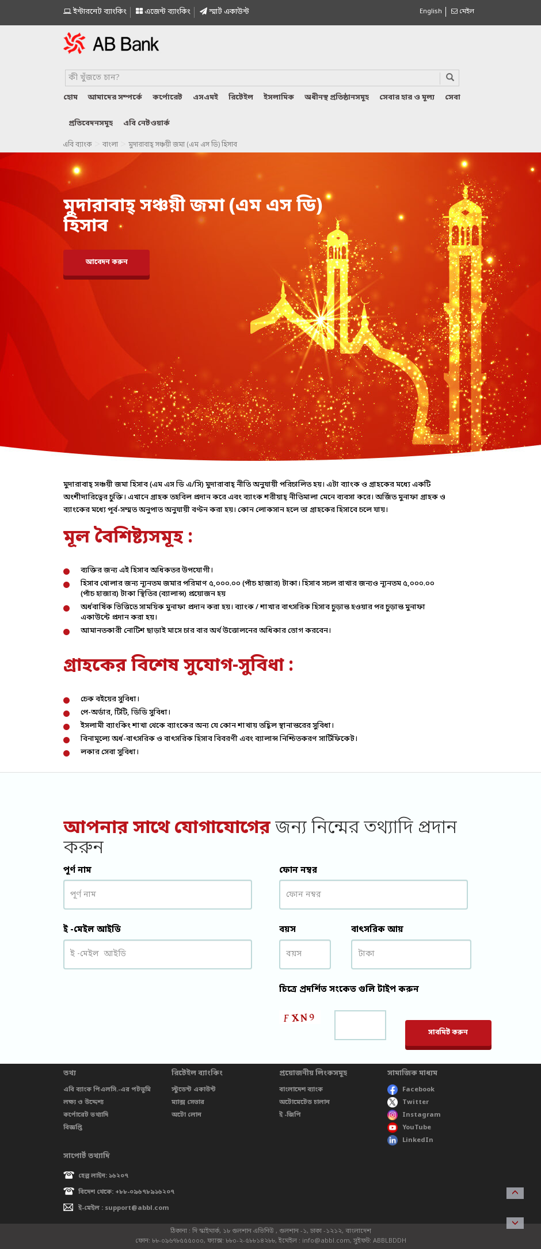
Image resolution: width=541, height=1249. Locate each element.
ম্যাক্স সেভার (188, 1102)
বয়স (287, 929)
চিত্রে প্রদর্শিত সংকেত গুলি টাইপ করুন (349, 989)
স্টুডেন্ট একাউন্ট (194, 1090)
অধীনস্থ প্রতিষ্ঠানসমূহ (336, 97)
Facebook (411, 1090)
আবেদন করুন (107, 262)
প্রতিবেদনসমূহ (90, 123)
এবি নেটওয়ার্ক (146, 123)
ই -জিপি (290, 1115)
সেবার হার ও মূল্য (407, 97)
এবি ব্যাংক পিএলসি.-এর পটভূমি (107, 1090)
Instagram (414, 1115)
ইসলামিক (279, 97)
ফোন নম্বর (298, 870)
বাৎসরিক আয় (377, 929)
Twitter (408, 1102)
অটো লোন (186, 1115)
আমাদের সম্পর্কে (115, 97)
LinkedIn (410, 1140)
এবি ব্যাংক (77, 145)
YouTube (409, 1128)
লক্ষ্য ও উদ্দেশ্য (83, 1102)
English (431, 11)
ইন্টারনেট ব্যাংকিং (95, 12)
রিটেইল (240, 97)
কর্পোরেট (167, 97)
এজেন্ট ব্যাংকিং (163, 12)
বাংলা (110, 145)
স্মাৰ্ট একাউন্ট (224, 12)
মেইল (462, 11)
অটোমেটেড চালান (304, 1102)
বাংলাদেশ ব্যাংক (301, 1090)
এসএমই (205, 97)
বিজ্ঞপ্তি (72, 1128)
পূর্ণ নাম (77, 870)
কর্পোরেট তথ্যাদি (85, 1115)
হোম (70, 97)
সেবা (452, 97)
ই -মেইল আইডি (92, 929)
